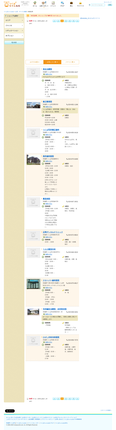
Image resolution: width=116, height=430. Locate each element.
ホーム (35, 4)
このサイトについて (11, 419)
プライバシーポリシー (47, 419)
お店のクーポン (26, 417)
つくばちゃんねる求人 (61, 423)
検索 (110, 5)
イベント (53, 4)
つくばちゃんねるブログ (47, 423)
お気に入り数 (52, 62)
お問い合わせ (59, 419)
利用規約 (37, 419)
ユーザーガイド (23, 419)
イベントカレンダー (33, 423)
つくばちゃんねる (21, 423)
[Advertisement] (52, 43)
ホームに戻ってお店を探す (13, 417)
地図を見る (48, 74)
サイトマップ (107, 2)
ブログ (62, 4)
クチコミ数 (70, 62)
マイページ (80, 4)
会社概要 (31, 419)
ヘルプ (75, 417)
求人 (71, 4)
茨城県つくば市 (10, 423)
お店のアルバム (58, 417)
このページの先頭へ (106, 410)
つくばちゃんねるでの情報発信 (73, 419)
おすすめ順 (34, 62)
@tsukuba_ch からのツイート (90, 18)
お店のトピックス (38, 417)
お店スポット (44, 4)
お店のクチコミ (48, 417)
